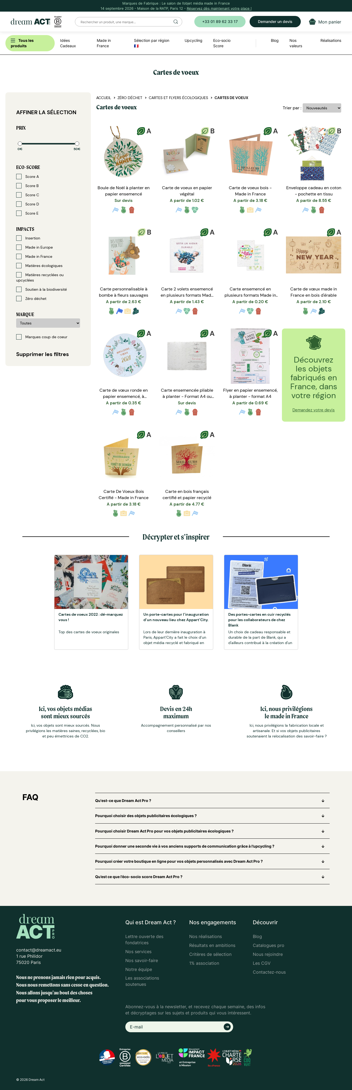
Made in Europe (34, 247)
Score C (27, 195)
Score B (27, 185)
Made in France (34, 256)
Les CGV (262, 963)
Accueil (103, 97)
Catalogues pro (268, 945)
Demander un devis (275, 21)
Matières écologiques (39, 265)
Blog (257, 936)
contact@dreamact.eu (38, 950)
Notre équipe (138, 969)
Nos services (138, 951)
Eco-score (28, 167)
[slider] (20, 143)
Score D (27, 204)
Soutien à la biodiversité (41, 289)
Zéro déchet (31, 298)
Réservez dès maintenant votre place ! (219, 8)
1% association (204, 963)
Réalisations (330, 40)
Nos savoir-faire (141, 960)
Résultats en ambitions (212, 945)
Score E (27, 213)
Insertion (28, 238)
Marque (25, 314)
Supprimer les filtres (42, 354)
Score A (27, 176)
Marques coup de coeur (41, 337)
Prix (21, 128)
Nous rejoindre (268, 954)
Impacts (25, 229)
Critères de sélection (210, 954)
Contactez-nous (269, 972)
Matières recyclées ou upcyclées (40, 277)
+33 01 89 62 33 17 (220, 21)
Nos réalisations (205, 936)
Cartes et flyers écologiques (178, 97)
